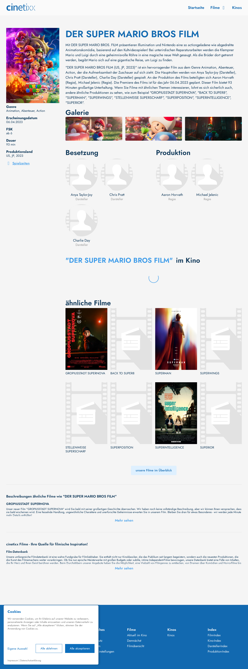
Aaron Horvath (172, 194)
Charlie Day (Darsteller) (116, 77)
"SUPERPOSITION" (179, 97)
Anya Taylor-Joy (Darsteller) (216, 72)
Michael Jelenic (207, 194)
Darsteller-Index (217, 646)
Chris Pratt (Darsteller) (81, 77)
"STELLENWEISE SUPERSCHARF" (139, 97)
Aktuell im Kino (137, 635)
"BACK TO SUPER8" (212, 92)
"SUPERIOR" (74, 102)
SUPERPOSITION (121, 447)
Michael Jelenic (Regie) (95, 82)
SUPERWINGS (209, 373)
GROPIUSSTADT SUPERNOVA (85, 373)
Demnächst (134, 641)
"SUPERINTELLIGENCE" (212, 97)
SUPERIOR (207, 447)
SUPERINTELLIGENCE (169, 447)
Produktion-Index (218, 652)
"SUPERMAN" (75, 97)
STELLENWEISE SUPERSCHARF (75, 449)
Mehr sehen (124, 520)
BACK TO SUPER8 (122, 373)
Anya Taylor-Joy (81, 194)
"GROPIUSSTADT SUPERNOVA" (172, 92)
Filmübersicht (135, 646)
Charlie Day (81, 240)
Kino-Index (214, 641)
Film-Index (214, 635)
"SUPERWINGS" (100, 97)
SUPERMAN (163, 373)
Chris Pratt (116, 194)
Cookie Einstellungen (100, 652)
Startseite (196, 7)
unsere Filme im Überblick (154, 470)
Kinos (237, 7)
